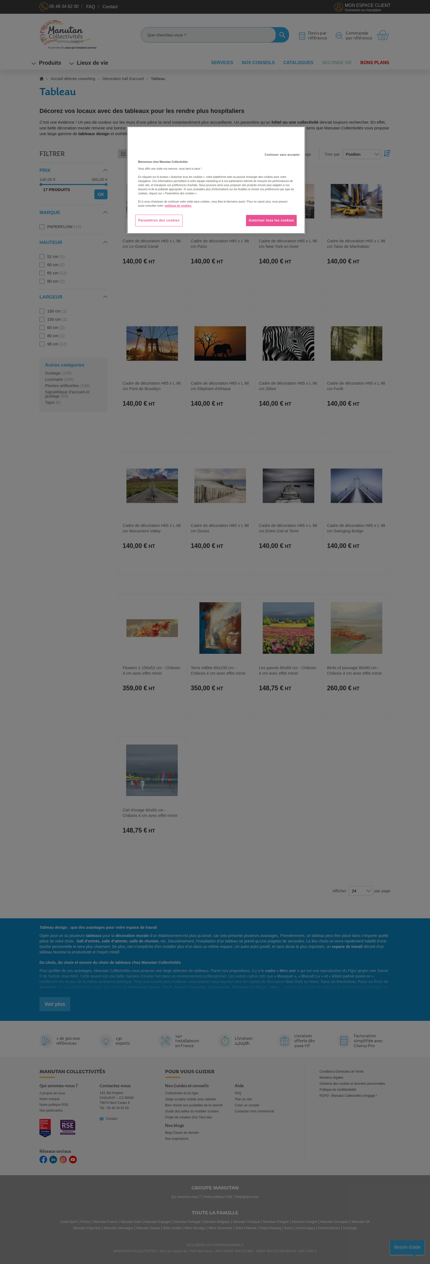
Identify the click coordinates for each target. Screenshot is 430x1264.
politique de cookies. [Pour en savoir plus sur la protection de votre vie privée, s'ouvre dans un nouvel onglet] (178, 205)
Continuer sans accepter (282, 154)
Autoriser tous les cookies (271, 220)
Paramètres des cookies (159, 220)
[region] (216, 180)
